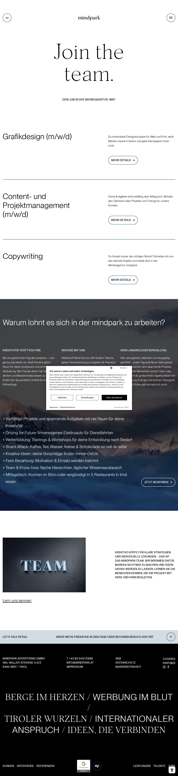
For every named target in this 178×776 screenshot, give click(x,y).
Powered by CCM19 (121, 407)
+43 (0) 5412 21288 (81, 658)
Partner (169, 663)
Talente (159, 766)
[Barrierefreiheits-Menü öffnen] (172, 770)
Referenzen (45, 766)
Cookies (169, 658)
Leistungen (142, 766)
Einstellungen (87, 397)
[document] (89, 382)
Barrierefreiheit (128, 666)
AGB (118, 658)
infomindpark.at (80, 662)
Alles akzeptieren (114, 397)
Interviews (25, 766)
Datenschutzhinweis (67, 407)
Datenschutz (125, 662)
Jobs (171, 766)
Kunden (8, 766)
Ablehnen (62, 397)
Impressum (75, 666)
